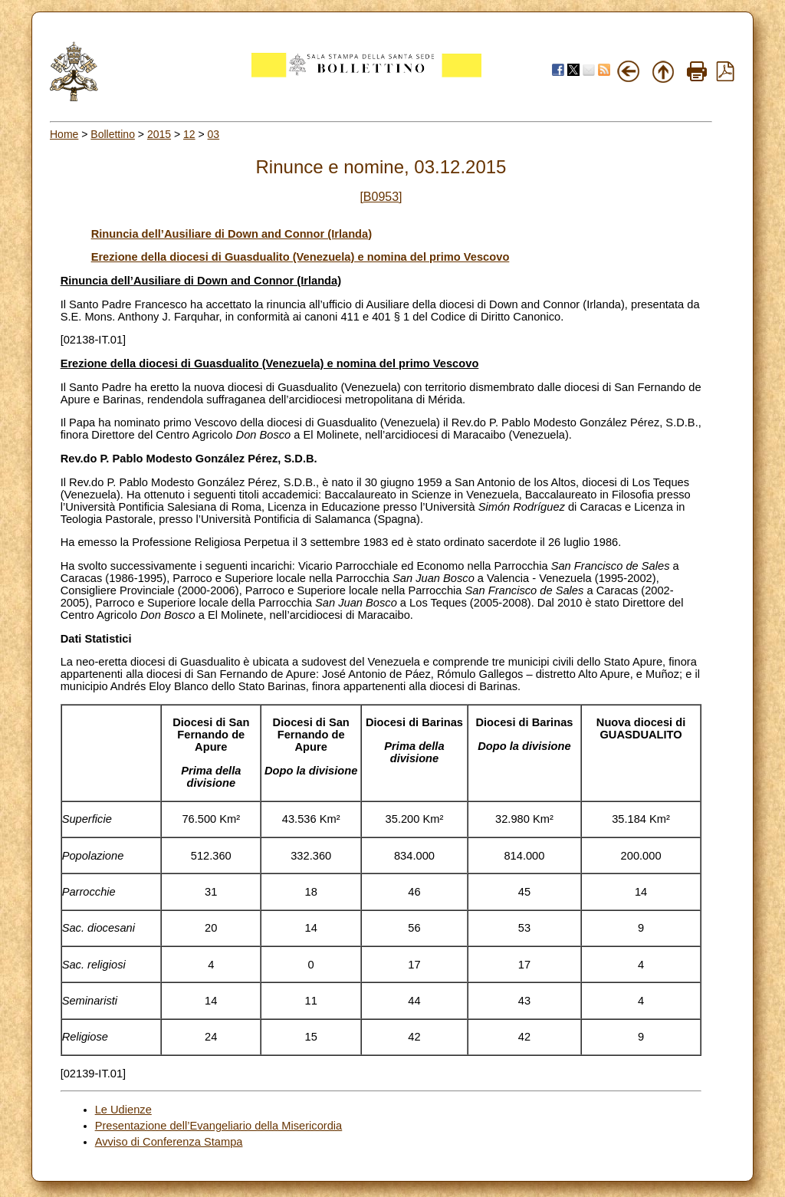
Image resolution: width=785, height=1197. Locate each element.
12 (189, 134)
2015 (159, 134)
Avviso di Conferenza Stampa (169, 1142)
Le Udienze (123, 1109)
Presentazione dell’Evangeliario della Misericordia (219, 1126)
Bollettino (112, 134)
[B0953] (381, 196)
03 (214, 134)
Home (64, 134)
